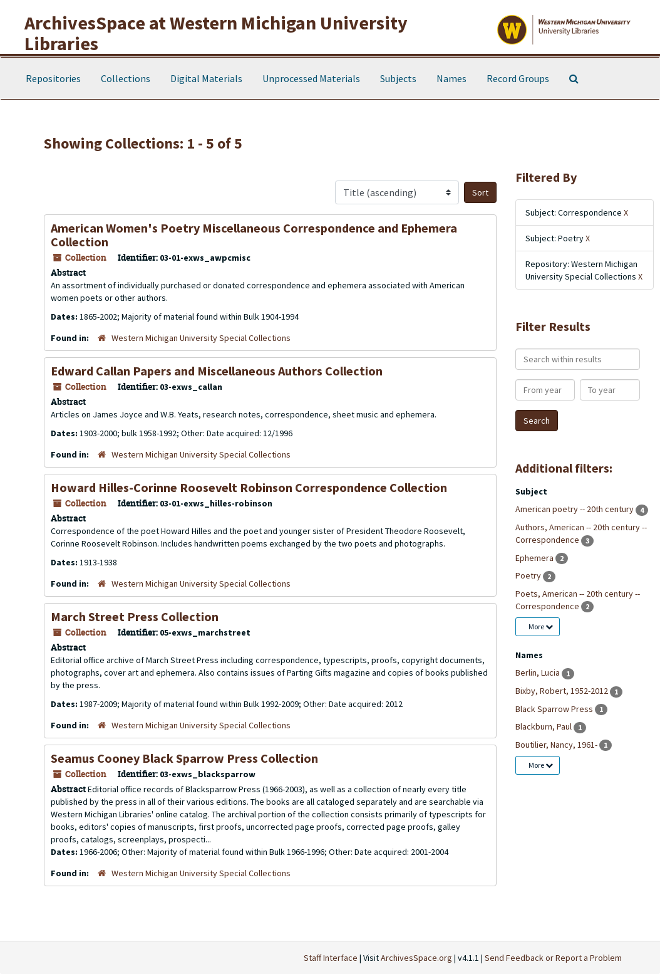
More (541, 626)
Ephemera (535, 557)
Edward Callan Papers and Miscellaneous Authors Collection (217, 371)
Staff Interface (331, 957)
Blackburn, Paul (544, 726)
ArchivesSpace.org (416, 957)
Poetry (529, 575)
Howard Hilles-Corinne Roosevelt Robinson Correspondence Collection (249, 487)
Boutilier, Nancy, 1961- (557, 744)
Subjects (398, 78)
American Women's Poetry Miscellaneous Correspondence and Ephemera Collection (254, 234)
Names (451, 78)
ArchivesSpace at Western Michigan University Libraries (216, 33)
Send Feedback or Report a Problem (553, 957)
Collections (125, 78)
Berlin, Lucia (538, 672)
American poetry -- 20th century (575, 509)
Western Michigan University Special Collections (201, 337)
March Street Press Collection (135, 616)
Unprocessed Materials (311, 78)
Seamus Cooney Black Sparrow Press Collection (184, 758)
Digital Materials (206, 78)
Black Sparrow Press (555, 709)
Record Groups (518, 78)
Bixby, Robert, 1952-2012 (562, 690)
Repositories (53, 78)
